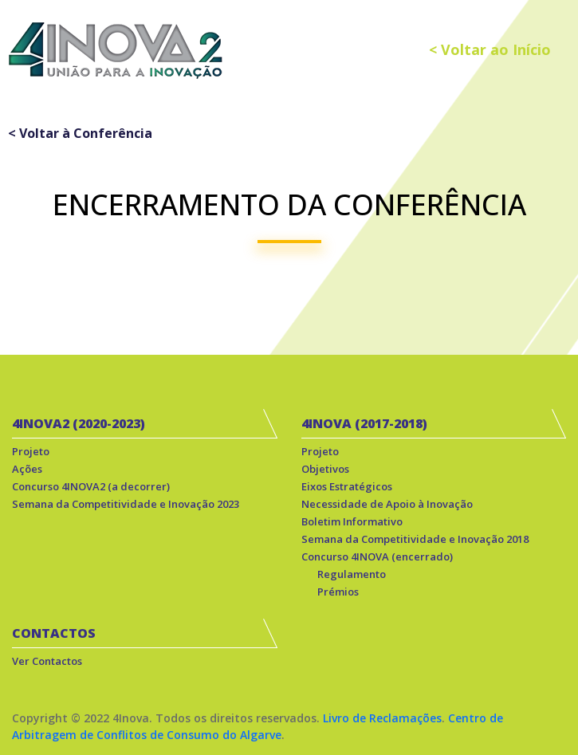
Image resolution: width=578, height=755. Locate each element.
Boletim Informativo (352, 521)
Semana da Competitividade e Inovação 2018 (415, 539)
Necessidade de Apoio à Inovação (387, 504)
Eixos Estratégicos (346, 486)
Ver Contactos (47, 661)
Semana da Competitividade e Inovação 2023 (125, 504)
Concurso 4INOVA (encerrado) (377, 556)
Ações (27, 469)
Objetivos (325, 469)
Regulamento (351, 574)
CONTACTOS (54, 633)
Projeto (30, 451)
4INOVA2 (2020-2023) (78, 423)
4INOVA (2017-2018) (364, 423)
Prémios (338, 591)
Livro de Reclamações (382, 718)
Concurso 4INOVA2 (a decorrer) (91, 486)
